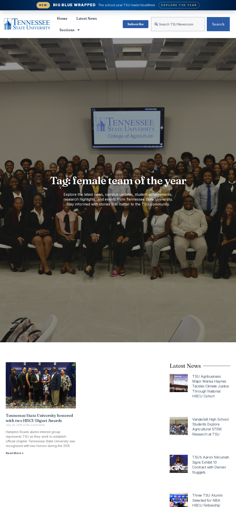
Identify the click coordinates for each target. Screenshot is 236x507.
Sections (69, 30)
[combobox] (178, 24)
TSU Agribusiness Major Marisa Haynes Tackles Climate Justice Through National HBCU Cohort (210, 386)
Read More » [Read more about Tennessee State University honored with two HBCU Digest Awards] (14, 453)
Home (62, 18)
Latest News (86, 18)
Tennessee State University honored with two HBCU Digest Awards (39, 418)
